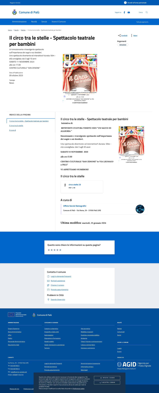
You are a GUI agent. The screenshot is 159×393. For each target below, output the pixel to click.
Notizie (23, 30)
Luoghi (119, 348)
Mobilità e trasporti (87, 332)
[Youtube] (128, 12)
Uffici (9, 335)
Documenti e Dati (13, 345)
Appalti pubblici (49, 341)
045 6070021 (15, 365)
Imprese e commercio (88, 348)
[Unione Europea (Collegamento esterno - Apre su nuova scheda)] (18, 315)
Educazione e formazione (52, 338)
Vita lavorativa (85, 328)
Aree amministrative (14, 332)
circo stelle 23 (75, 184)
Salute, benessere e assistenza (54, 345)
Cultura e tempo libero (88, 345)
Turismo (47, 348)
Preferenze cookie (78, 388)
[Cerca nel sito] (146, 12)
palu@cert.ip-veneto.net (19, 372)
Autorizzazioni (48, 335)
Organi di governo (13, 328)
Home (10, 30)
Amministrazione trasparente (90, 363)
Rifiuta (107, 378)
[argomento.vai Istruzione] (122, 44)
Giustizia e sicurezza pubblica (90, 335)
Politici (10, 338)
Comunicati (121, 332)
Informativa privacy (87, 366)
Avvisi (119, 335)
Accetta (107, 382)
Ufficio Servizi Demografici (74, 205)
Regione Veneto (15, 3)
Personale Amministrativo (16, 341)
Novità (16, 30)
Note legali (84, 370)
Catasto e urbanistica (51, 328)
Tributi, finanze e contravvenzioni (91, 341)
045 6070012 (15, 369)
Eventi (119, 351)
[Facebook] (123, 12)
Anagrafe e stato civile (51, 332)
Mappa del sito (14, 389)
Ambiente (84, 338)
